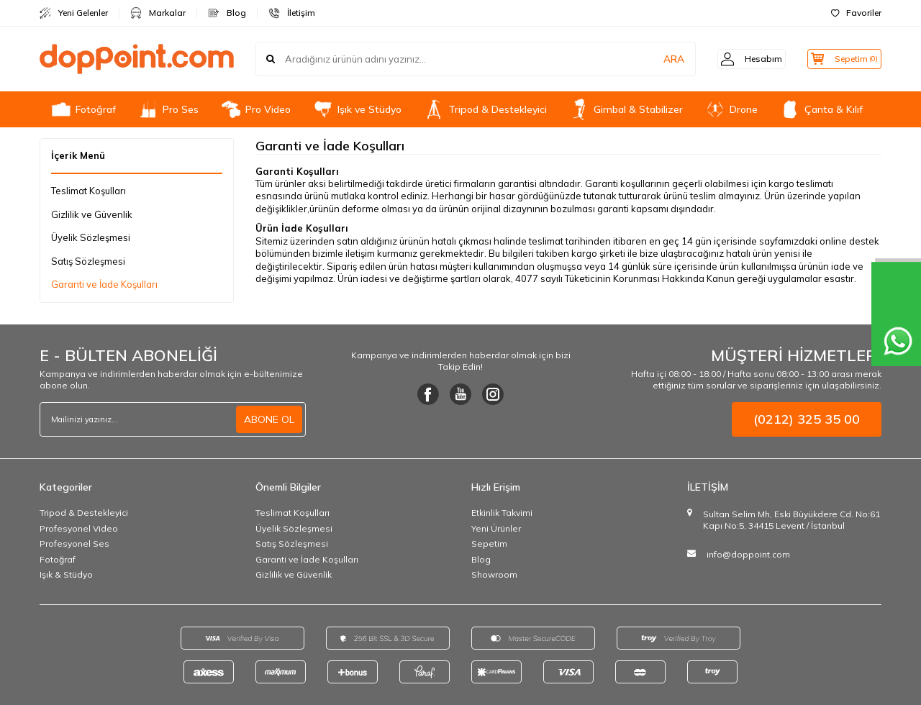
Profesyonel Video (79, 528)
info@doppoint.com (748, 554)
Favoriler (856, 12)
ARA (656, 59)
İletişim (291, 13)
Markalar (158, 13)
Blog (227, 13)
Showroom (494, 574)
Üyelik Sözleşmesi (90, 237)
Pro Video (255, 109)
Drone (731, 109)
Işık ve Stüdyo (356, 109)
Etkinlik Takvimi (501, 512)
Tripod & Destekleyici (485, 109)
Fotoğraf (83, 109)
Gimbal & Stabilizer (625, 109)
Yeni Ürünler (496, 528)
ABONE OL (269, 419)
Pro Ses (168, 109)
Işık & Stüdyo (66, 574)
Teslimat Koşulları (88, 190)
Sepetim (489, 543)
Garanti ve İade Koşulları (104, 284)
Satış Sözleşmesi (88, 261)
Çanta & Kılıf (821, 109)
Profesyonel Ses (74, 543)
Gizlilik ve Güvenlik (91, 214)
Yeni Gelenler (74, 13)
